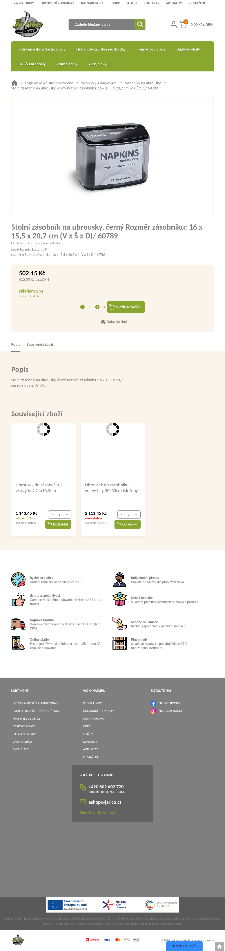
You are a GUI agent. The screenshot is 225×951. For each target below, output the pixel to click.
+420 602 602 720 (106, 787)
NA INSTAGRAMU (170, 711)
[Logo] (27, 25)
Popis (15, 344)
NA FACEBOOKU (169, 703)
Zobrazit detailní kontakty (98, 813)
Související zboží (40, 344)
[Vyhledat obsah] (139, 24)
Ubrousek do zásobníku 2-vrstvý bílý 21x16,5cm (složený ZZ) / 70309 (40, 487)
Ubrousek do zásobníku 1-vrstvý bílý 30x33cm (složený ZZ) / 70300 (111, 487)
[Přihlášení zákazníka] (174, 24)
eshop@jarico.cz (105, 802)
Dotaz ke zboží (117, 322)
